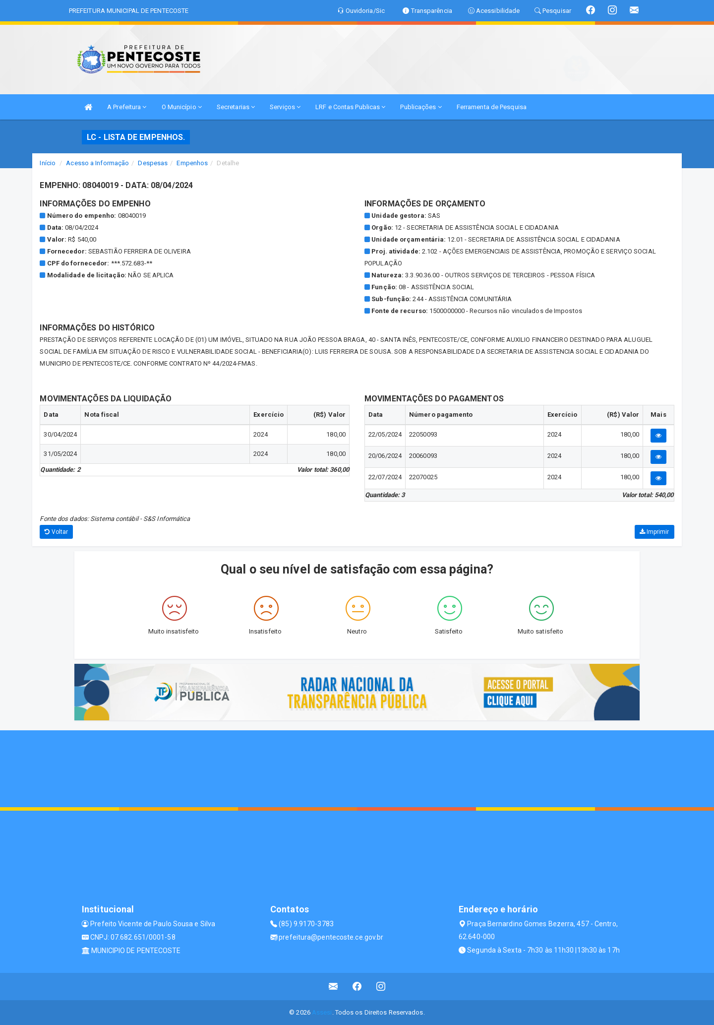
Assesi (322, 1012)
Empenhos (192, 163)
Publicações (420, 107)
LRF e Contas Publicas (350, 107)
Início (48, 163)
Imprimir (654, 531)
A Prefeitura (126, 107)
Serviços (285, 107)
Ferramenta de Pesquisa (492, 107)
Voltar (56, 531)
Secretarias (236, 107)
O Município (182, 107)
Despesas (153, 163)
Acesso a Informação (97, 163)
